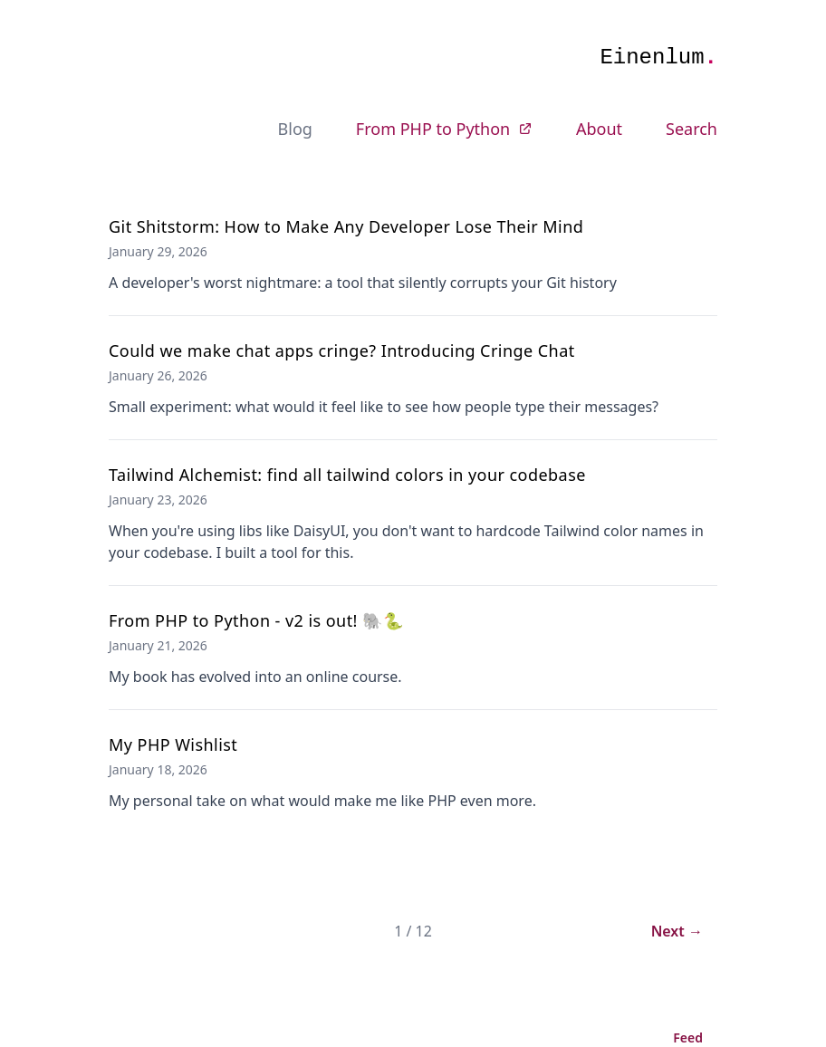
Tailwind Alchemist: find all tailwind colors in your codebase (347, 474)
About (599, 128)
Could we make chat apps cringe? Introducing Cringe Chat (342, 350)
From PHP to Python (444, 128)
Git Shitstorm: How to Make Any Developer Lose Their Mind (346, 226)
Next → (677, 931)
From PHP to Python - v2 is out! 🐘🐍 (256, 620)
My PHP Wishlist (173, 744)
